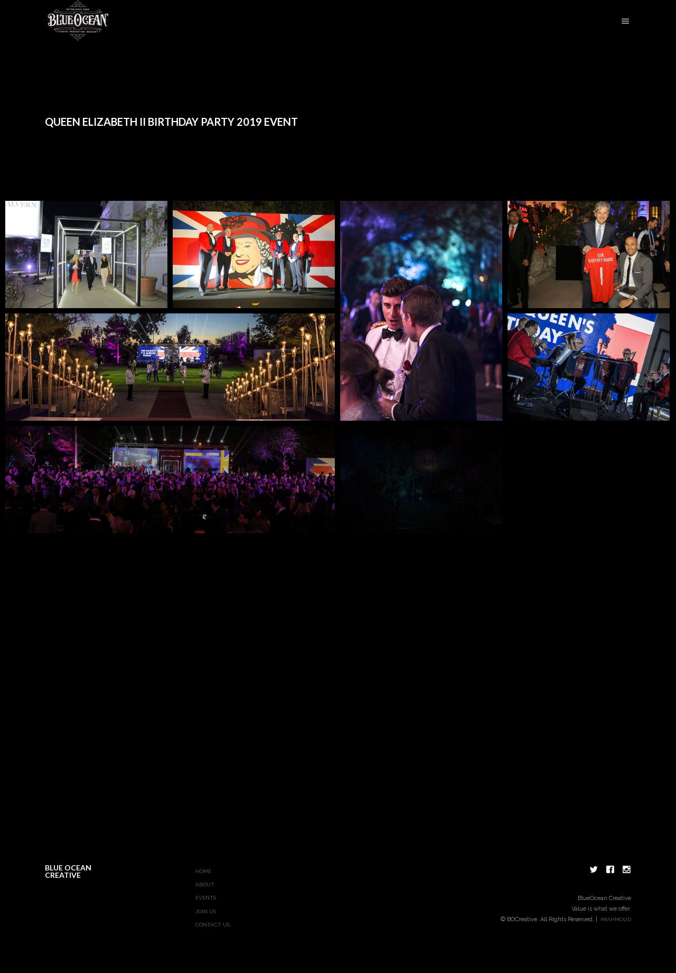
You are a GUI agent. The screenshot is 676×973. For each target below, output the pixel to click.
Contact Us (212, 925)
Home (203, 871)
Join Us (205, 911)
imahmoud (615, 919)
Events (205, 898)
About (204, 884)
